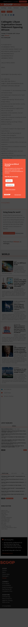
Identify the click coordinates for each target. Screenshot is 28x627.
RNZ (9, 453)
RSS (3, 468)
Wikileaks (7, 35)
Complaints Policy (7, 609)
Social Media (5, 602)
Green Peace (4, 547)
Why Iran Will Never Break (6, 447)
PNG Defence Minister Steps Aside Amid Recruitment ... (13, 512)
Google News (4, 533)
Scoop (3, 11)
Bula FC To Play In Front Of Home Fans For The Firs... (12, 498)
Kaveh (18, 447)
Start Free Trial (23, 1)
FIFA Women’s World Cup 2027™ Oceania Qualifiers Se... (13, 495)
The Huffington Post (6, 544)
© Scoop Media (6, 624)
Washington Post (5, 539)
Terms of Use (6, 621)
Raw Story (3, 532)
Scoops (9, 7)
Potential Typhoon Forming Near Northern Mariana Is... (13, 500)
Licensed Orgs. (6, 615)
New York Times (5, 540)
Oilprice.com (4, 529)
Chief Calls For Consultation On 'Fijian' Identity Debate (13, 455)
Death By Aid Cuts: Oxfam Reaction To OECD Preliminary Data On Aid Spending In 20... (13, 462)
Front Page (3, 7)
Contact (4, 589)
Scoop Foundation (7, 606)
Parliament (16, 7)
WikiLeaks (9, 11)
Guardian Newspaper (6, 536)
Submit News (6, 592)
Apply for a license (7, 619)
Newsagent (5, 594)
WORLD (6, 272)
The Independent (5, 537)
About (4, 591)
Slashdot (3, 534)
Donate (4, 596)
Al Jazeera (3, 543)
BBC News (3, 542)
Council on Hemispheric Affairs (9, 546)
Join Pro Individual (9, 252)
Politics (22, 7)
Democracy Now (5, 530)
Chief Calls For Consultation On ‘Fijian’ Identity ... (11, 503)
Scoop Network (6, 604)
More (25, 468)
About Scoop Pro (7, 617)
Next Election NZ (6, 607)
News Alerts (9, 517)
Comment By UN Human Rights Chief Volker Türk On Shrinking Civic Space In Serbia (12, 465)
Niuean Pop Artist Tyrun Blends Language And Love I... (13, 509)
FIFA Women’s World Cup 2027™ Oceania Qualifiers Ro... (13, 506)
